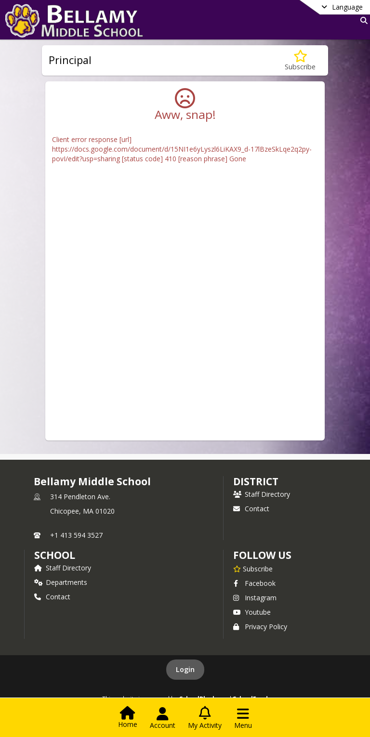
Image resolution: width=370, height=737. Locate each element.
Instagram (255, 597)
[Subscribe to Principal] (300, 60)
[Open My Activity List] (205, 718)
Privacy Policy (260, 626)
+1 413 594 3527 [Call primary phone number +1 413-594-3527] (76, 535)
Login (185, 669)
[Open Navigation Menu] (243, 718)
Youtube (252, 612)
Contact (251, 508)
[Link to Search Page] (362, 20)
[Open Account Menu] (162, 718)
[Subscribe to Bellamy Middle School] (253, 568)
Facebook (254, 583)
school (54, 555)
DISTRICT (255, 481)
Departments (60, 582)
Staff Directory (261, 494)
